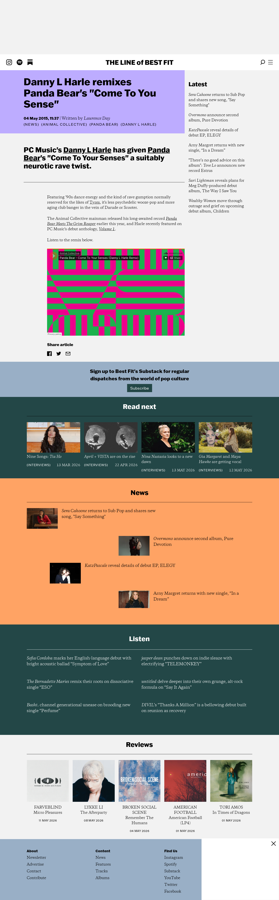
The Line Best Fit (139, 62)
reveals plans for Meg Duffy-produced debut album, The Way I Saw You (216, 186)
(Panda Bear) (104, 124)
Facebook (172, 891)
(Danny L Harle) (139, 124)
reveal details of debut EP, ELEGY (213, 133)
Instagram (173, 857)
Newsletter (36, 857)
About (32, 851)
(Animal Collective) (64, 124)
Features (103, 864)
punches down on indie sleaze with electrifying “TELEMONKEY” (186, 661)
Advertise (35, 864)
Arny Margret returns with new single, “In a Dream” (216, 148)
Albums (102, 878)
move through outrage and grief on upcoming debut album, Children (216, 206)
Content (103, 851)
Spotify (170, 864)
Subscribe (139, 388)
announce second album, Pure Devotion (214, 118)
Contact (34, 871)
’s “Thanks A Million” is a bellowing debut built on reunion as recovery (193, 708)
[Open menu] (270, 62)
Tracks (102, 871)
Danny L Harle (87, 149)
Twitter (170, 884)
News (31, 124)
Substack (172, 871)
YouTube (172, 878)
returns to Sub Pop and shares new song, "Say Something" (217, 100)
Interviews (38, 465)
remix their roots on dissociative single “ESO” (80, 684)
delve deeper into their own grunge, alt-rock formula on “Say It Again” (192, 684)
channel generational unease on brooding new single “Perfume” (78, 708)
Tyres (95, 202)
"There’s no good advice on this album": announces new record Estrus (217, 165)
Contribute (36, 878)
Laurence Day (97, 118)
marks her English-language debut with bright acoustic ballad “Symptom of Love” (79, 661)
